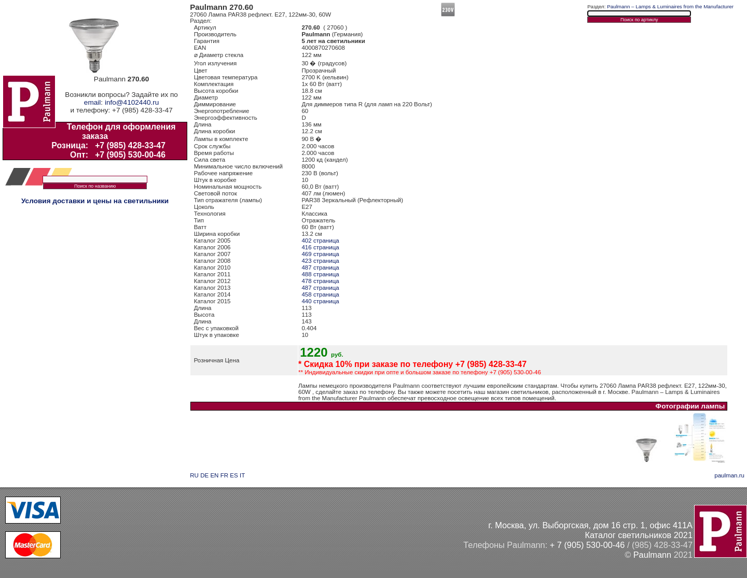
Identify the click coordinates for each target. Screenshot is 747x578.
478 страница (320, 281)
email (92, 102)
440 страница (320, 301)
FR (224, 475)
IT (242, 475)
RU (194, 475)
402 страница (320, 240)
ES (234, 475)
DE (204, 475)
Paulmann (652, 554)
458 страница (320, 294)
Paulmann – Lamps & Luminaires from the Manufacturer (670, 6)
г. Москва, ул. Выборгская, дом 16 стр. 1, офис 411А (590, 525)
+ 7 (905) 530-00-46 (587, 544)
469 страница (320, 254)
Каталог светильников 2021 (639, 535)
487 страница (320, 267)
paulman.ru (729, 475)
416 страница (320, 247)
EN (214, 475)
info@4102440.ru (132, 102)
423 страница (320, 261)
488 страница (320, 274)
